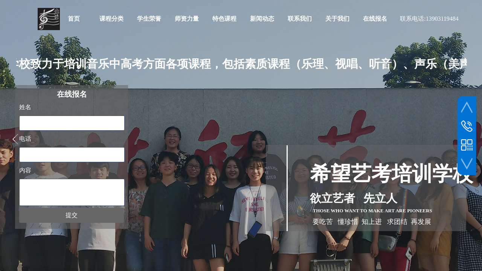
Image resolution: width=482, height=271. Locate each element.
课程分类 (111, 18)
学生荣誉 (149, 18)
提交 (72, 215)
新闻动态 (262, 18)
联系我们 (300, 18)
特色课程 (224, 18)
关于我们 (337, 18)
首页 (74, 18)
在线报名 (375, 18)
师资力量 (187, 18)
